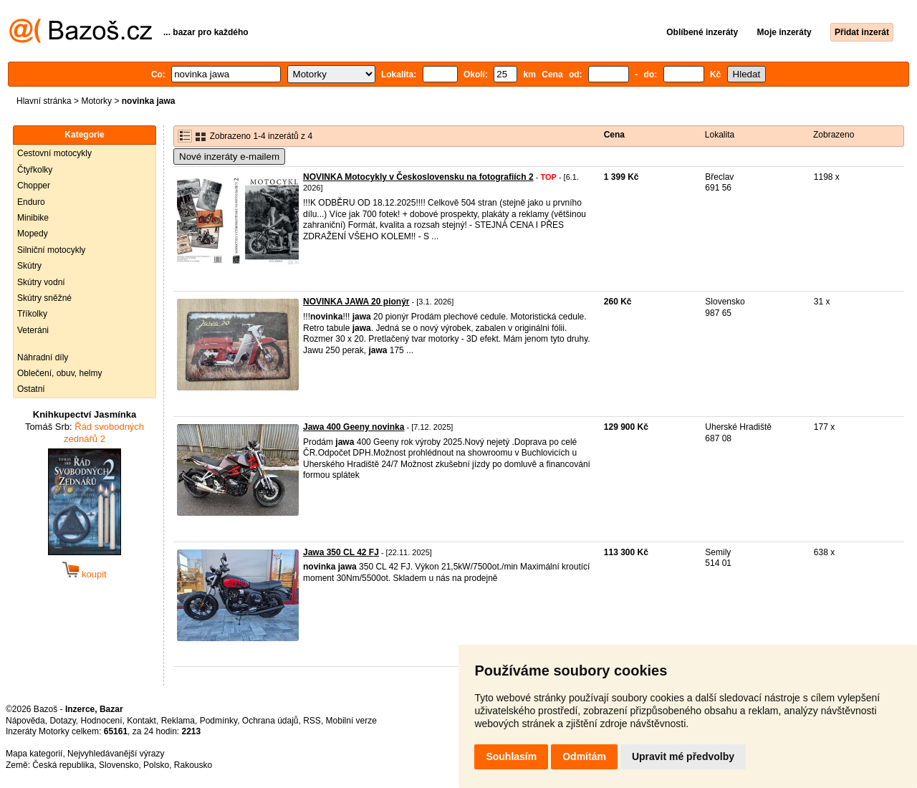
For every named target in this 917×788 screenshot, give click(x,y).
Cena (614, 135)
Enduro (31, 202)
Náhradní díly (42, 357)
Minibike (33, 218)
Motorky (96, 101)
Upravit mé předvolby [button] (683, 756)
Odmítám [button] (584, 756)
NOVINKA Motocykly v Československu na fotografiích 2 (418, 177)
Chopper (33, 186)
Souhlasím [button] (511, 756)
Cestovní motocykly (54, 153)
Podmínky (218, 721)
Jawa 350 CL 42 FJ (341, 552)
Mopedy (32, 234)
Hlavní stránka (44, 101)
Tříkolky (32, 314)
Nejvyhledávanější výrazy (115, 754)
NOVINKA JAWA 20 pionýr (356, 302)
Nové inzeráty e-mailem (229, 156)
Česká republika (63, 765)
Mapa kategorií (34, 754)
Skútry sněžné (44, 298)
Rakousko (193, 765)
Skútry (29, 266)
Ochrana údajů (270, 721)
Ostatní (31, 389)
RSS (312, 721)
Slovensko (118, 765)
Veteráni (33, 330)
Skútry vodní (41, 282)
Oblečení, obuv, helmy (59, 373)
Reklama (178, 721)
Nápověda (25, 721)
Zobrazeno (833, 135)
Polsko (156, 765)
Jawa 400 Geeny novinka (353, 427)
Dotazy (62, 721)
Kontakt (141, 721)
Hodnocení (102, 721)
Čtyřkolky (34, 170)
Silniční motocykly (51, 250)
